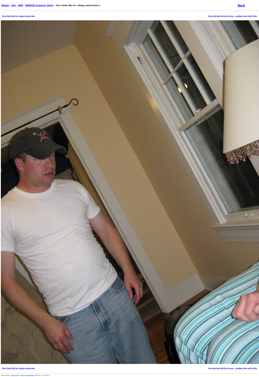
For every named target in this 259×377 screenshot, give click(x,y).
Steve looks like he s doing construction (18, 16)
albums (5, 5)
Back (241, 5)
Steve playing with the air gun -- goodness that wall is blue (232, 16)
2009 (20, 5)
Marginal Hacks (30, 375)
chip (13, 5)
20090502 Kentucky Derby (39, 5)
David (23, 375)
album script (14, 375)
